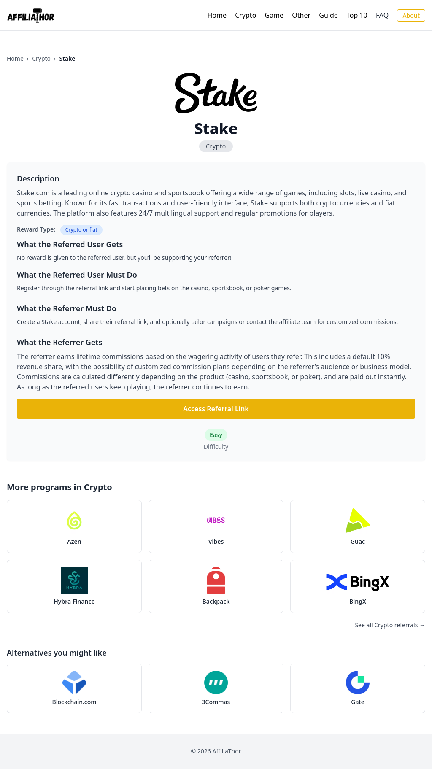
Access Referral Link (216, 408)
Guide (328, 15)
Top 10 (356, 15)
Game (274, 15)
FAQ (382, 15)
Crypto (245, 15)
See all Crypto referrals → (390, 625)
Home (217, 15)
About (411, 15)
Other (301, 15)
